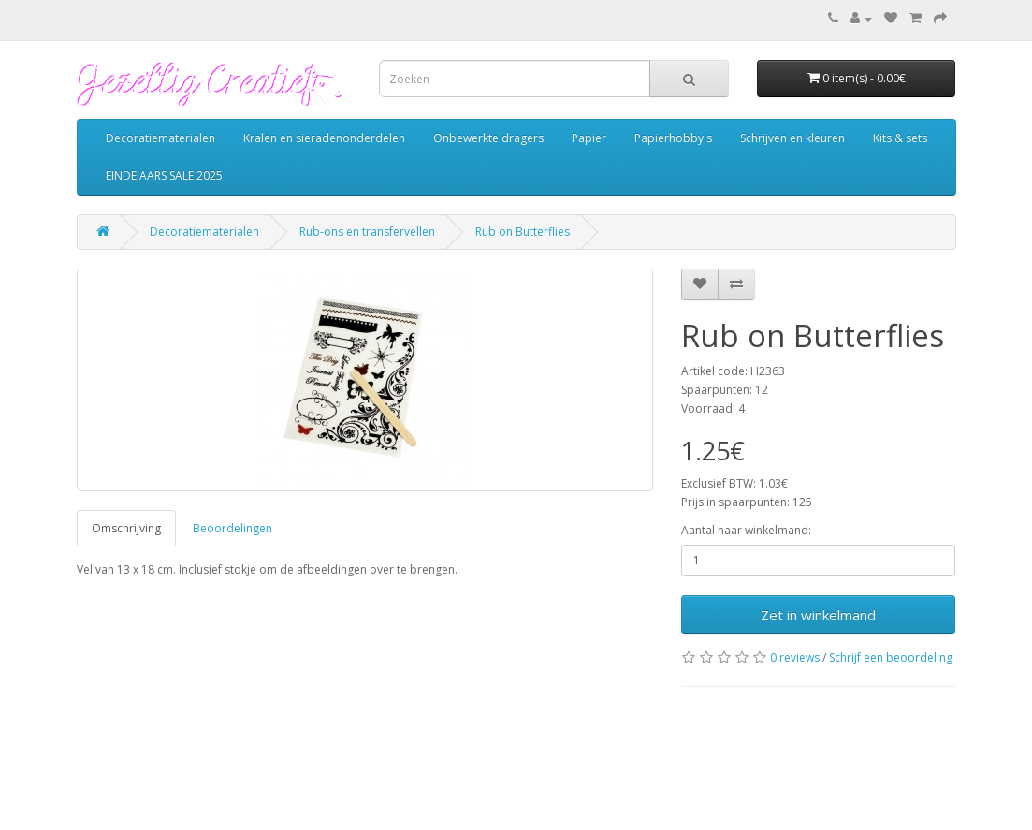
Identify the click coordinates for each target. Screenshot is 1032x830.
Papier (589, 138)
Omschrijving (126, 528)
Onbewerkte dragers (488, 138)
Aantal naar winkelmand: (746, 530)
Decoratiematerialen (160, 138)
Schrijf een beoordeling (890, 657)
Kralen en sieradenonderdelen (324, 138)
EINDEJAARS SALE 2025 (164, 175)
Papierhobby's (673, 138)
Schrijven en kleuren (792, 138)
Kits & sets (900, 138)
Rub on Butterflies (522, 232)
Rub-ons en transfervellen (367, 232)
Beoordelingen (232, 528)
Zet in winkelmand (818, 614)
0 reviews (795, 657)
